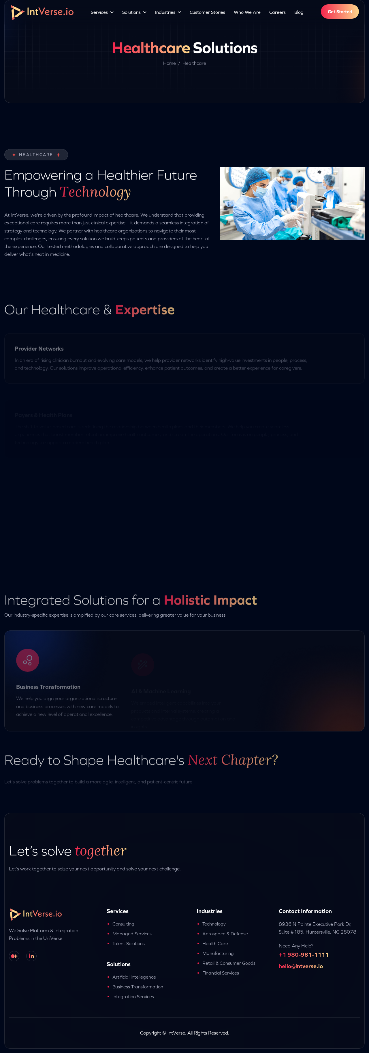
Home (169, 64)
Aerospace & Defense (225, 933)
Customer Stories (207, 12)
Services (99, 12)
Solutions (131, 12)
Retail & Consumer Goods (228, 963)
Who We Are (247, 12)
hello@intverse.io (301, 966)
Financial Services (220, 972)
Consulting (123, 923)
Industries (165, 12)
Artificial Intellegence (134, 976)
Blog (299, 12)
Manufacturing (218, 953)
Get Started (340, 11)
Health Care (215, 943)
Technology (214, 923)
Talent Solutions (128, 943)
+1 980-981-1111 (304, 954)
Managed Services (132, 933)
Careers (277, 12)
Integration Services (133, 996)
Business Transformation (137, 986)
